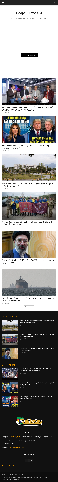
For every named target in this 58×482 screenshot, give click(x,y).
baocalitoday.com (14, 437)
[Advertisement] (29, 36)
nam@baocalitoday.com (16, 447)
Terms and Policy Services (10, 466)
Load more (29, 307)
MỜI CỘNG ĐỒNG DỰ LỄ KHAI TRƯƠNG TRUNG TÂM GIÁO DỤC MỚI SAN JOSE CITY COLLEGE (28, 108)
